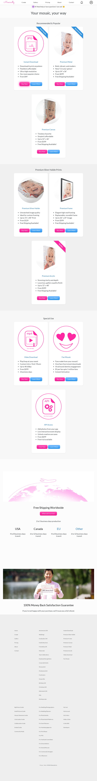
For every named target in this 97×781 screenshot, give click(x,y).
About (59, 2)
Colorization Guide (19, 719)
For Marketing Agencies (45, 727)
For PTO (41, 735)
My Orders (66, 715)
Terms (45, 765)
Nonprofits (42, 679)
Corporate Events (43, 663)
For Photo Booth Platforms (46, 719)
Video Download (31, 342)
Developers (66, 727)
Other (79, 528)
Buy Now (25, 84)
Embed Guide (18, 727)
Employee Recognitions (45, 659)
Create (24, 2)
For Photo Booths (43, 715)
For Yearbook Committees (46, 739)
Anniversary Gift (43, 630)
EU (59, 528)
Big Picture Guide (19, 707)
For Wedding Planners (45, 711)
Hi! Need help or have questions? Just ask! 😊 (50, 7)
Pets (40, 695)
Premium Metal (66, 47)
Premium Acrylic (48, 261)
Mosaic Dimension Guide (21, 715)
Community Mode (19, 731)
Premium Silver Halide (31, 193)
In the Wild (66, 723)
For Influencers (43, 755)
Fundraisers (42, 675)
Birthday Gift (42, 683)
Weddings (41, 634)
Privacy (41, 765)
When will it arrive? (48, 513)
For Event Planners (44, 723)
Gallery (35, 2)
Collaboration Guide (19, 723)
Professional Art (43, 671)
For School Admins (44, 743)
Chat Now (42, 447)
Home (16, 630)
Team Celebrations (44, 655)
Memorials (42, 651)
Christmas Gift (43, 687)
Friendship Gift (43, 646)
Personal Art (42, 667)
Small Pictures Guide (19, 711)
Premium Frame (66, 193)
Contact (71, 2)
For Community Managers (46, 751)
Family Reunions (43, 642)
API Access (48, 410)
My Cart (65, 707)
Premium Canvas (48, 114)
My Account (66, 711)
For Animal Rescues (44, 747)
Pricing (47, 2)
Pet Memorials (43, 699)
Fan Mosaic (66, 342)
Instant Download (31, 47)
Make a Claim (66, 719)
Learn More (36, 84)
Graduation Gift (43, 638)
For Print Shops (43, 731)
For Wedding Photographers (46, 707)
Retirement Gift (43, 691)
